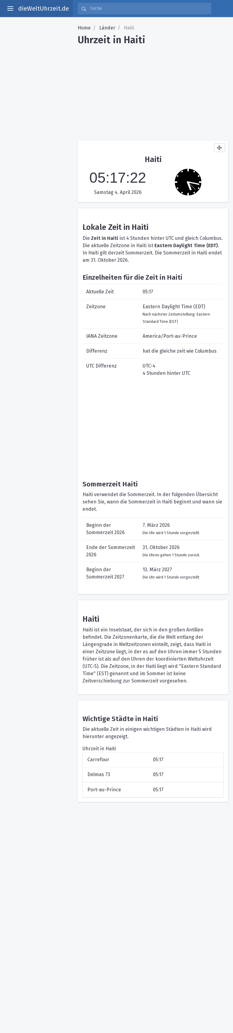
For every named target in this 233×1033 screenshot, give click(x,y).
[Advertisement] (153, 90)
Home (84, 28)
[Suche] (148, 8)
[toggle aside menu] (10, 8)
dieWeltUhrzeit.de (43, 8)
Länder (107, 28)
